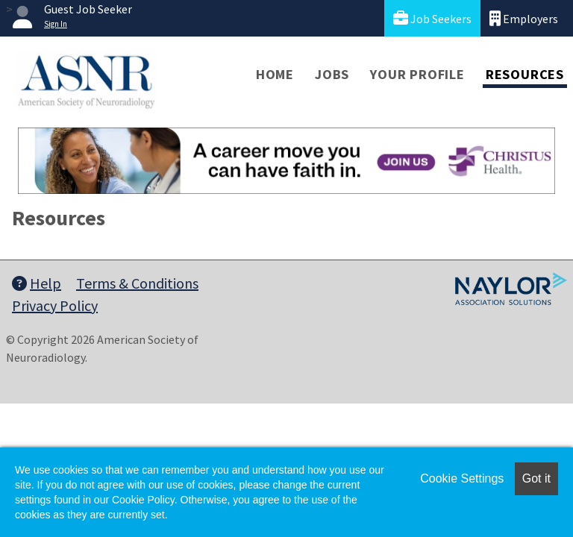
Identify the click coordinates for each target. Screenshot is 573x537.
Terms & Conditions (137, 283)
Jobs (332, 74)
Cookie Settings (462, 478)
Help (36, 283)
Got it (536, 478)
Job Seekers (432, 18)
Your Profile (417, 74)
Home (275, 74)
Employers (523, 18)
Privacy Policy (55, 305)
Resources (525, 74)
